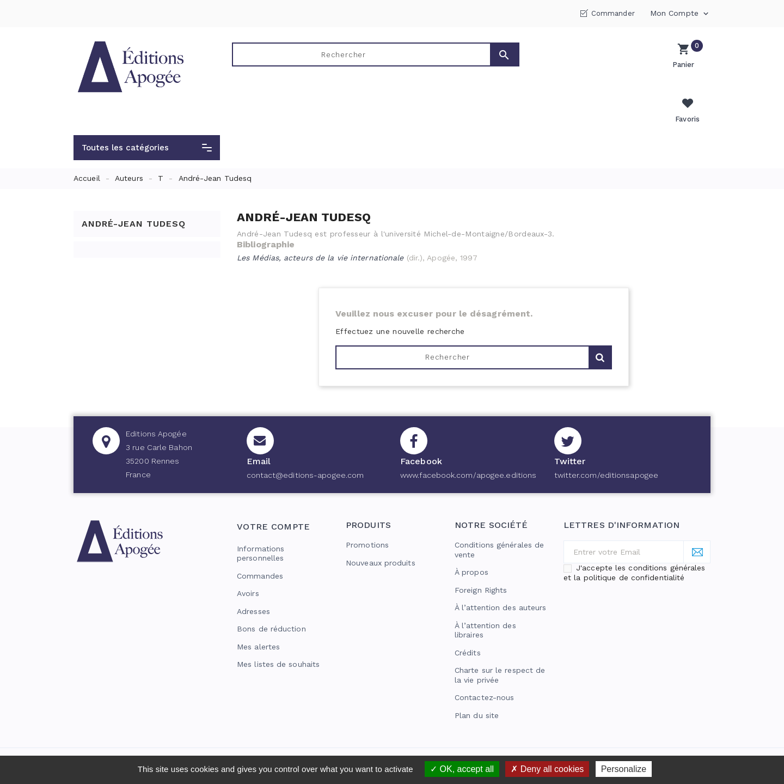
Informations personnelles (260, 528)
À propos (471, 547)
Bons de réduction (271, 603)
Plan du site (477, 690)
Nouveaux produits (380, 537)
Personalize (624, 769)
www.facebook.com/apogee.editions (468, 450)
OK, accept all (462, 769)
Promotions (367, 519)
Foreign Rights (481, 565)
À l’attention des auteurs (501, 582)
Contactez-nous (484, 672)
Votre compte (273, 501)
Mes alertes (258, 621)
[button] (147, 122)
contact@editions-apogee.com (305, 450)
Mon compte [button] (680, 14)
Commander (613, 13)
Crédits (468, 627)
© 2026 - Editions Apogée (124, 743)
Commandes (260, 550)
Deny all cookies (547, 769)
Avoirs (248, 568)
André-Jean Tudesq (134, 198)
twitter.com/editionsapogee (606, 450)
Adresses (253, 586)
